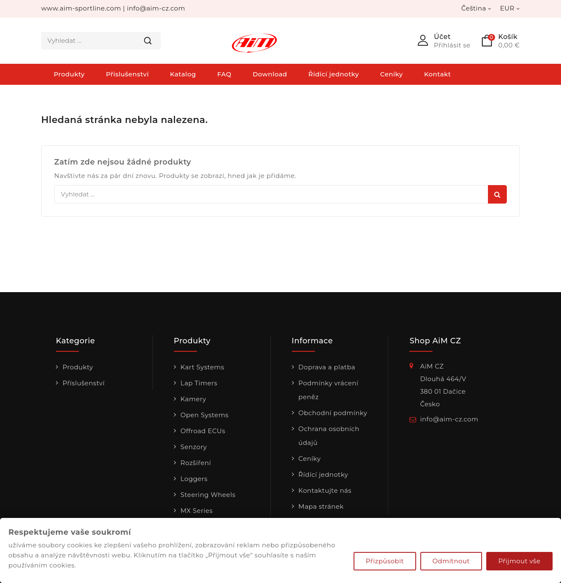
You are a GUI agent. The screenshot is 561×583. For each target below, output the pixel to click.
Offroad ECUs (203, 431)
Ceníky (391, 74)
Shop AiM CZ (435, 341)
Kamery (193, 399)
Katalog (183, 74)
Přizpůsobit (385, 561)
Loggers (194, 479)
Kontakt (437, 74)
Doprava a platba (327, 367)
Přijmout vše (519, 561)
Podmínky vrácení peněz (329, 390)
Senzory (194, 447)
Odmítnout (451, 561)
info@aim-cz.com (156, 8)
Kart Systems (202, 367)
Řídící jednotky (333, 74)
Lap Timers (199, 383)
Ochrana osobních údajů (329, 436)
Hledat (148, 41)
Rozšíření (196, 463)
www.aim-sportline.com (81, 8)
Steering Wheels (208, 495)
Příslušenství (127, 74)
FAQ (224, 74)
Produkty (69, 74)
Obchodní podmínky (333, 413)
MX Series (197, 511)
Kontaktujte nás (325, 490)
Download (270, 74)
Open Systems (205, 415)
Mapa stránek (321, 506)
